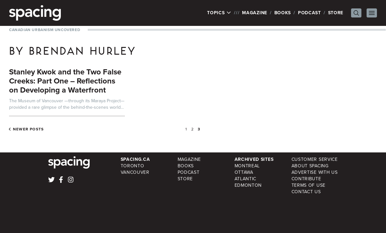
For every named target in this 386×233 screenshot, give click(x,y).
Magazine (254, 12)
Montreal (247, 165)
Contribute (306, 178)
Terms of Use (308, 185)
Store (336, 12)
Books (282, 12)
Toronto (132, 165)
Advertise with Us (315, 172)
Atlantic (246, 178)
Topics (219, 13)
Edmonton (248, 185)
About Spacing (310, 165)
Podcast (309, 12)
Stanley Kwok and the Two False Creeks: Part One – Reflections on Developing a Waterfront (65, 81)
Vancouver (135, 172)
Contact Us (306, 191)
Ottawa (244, 172)
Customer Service (315, 159)
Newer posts (28, 129)
